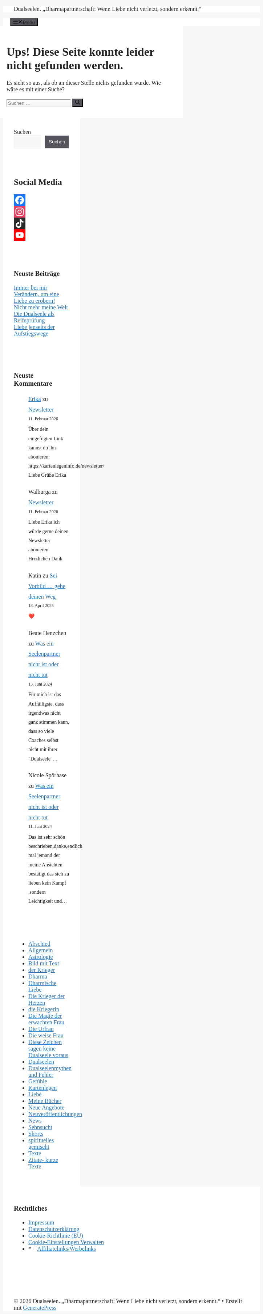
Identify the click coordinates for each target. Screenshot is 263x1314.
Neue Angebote (46, 1107)
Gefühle (37, 1081)
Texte (34, 1153)
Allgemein (40, 950)
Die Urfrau (41, 1029)
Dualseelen (41, 1062)
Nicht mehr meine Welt (41, 307)
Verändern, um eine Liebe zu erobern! (36, 297)
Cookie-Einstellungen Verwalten (66, 1242)
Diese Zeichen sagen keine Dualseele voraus (48, 1048)
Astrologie (40, 957)
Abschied (39, 944)
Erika (34, 399)
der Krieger (41, 970)
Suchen (22, 132)
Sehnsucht (40, 1127)
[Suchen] (77, 103)
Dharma (37, 976)
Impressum (41, 1222)
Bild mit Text (43, 963)
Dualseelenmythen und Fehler (50, 1071)
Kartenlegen (42, 1088)
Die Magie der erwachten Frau (46, 1019)
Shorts (35, 1134)
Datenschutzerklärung (53, 1229)
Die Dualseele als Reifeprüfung (34, 317)
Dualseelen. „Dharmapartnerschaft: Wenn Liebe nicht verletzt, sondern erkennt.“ (107, 9)
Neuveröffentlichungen (55, 1114)
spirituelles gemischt (41, 1143)
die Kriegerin (43, 1009)
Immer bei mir (30, 288)
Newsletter (40, 409)
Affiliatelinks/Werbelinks (66, 1249)
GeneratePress (39, 1308)
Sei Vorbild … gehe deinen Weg (46, 586)
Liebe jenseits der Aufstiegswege (34, 330)
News (34, 1121)
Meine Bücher (44, 1101)
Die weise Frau (46, 1035)
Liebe (34, 1094)
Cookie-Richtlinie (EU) (55, 1235)
